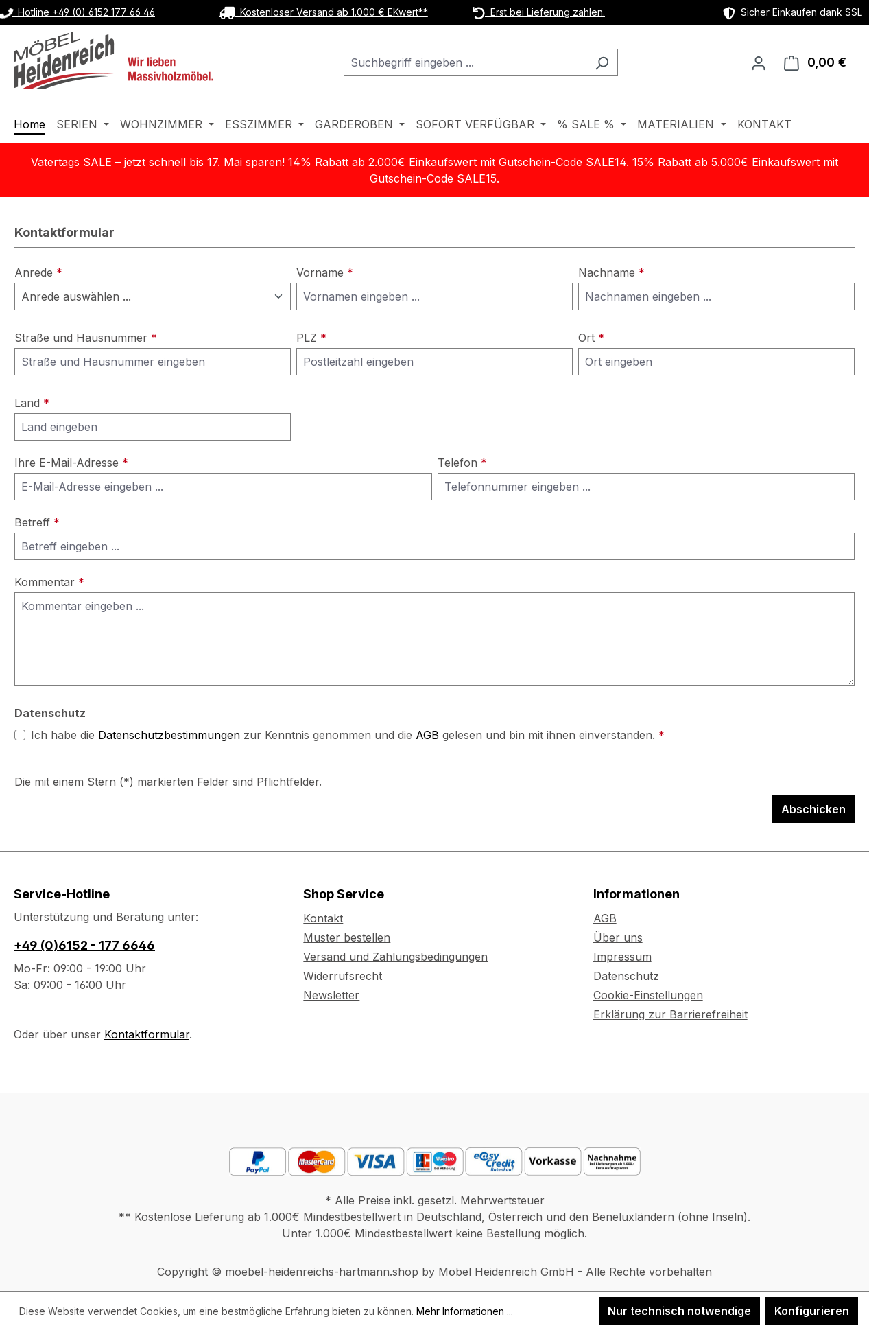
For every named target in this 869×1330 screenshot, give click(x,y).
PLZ (311, 338)
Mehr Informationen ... (464, 1311)
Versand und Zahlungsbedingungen (395, 957)
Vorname (324, 272)
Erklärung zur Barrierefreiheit (670, 1014)
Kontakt (323, 918)
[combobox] (465, 62)
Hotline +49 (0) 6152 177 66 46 (77, 12)
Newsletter (331, 995)
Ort (591, 338)
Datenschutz (626, 976)
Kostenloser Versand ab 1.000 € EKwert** (323, 12)
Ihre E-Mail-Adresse (71, 462)
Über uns (618, 937)
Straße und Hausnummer (85, 338)
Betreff (37, 522)
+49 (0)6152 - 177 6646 (84, 945)
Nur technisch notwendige (679, 1311)
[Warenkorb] (815, 62)
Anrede (38, 272)
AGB (427, 735)
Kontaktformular (146, 1034)
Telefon (462, 462)
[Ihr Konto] (758, 62)
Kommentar (49, 582)
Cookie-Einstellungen (648, 995)
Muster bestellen (346, 937)
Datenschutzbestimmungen (169, 735)
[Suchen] (602, 62)
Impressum (622, 957)
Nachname (611, 272)
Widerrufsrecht (342, 976)
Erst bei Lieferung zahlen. (539, 12)
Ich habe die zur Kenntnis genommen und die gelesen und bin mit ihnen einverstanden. (348, 735)
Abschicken (813, 809)
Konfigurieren (811, 1311)
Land (31, 403)
